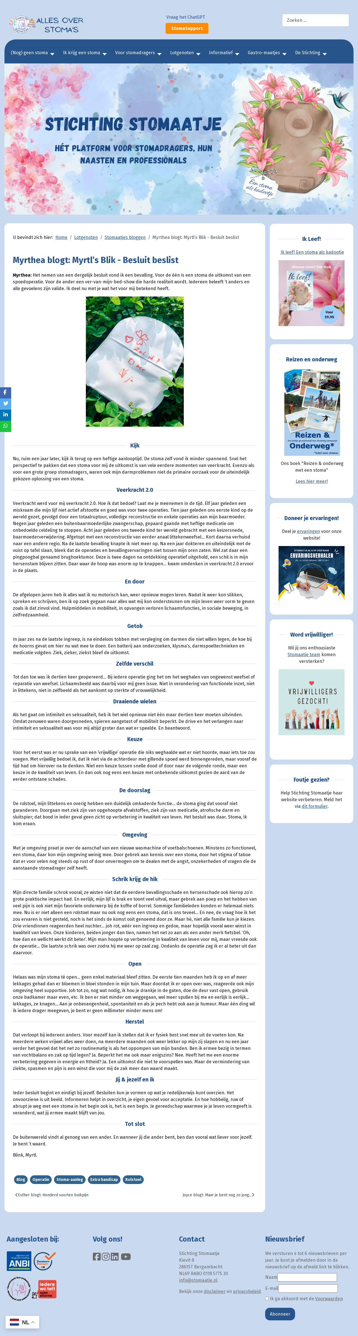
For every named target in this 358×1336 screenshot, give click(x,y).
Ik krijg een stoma (81, 52)
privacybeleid (247, 1291)
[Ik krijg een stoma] (103, 54)
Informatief (221, 52)
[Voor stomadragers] (158, 54)
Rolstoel (133, 1179)
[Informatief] (236, 54)
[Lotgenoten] (197, 54)
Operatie (40, 1179)
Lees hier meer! (312, 481)
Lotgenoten (182, 52)
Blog (21, 1179)
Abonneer (280, 1314)
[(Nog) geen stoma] (51, 54)
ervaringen (308, 531)
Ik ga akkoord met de (304, 1298)
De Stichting (307, 52)
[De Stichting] (323, 54)
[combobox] (315, 20)
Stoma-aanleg (69, 1179)
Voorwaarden (329, 1298)
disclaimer (214, 1291)
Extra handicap (104, 1179)
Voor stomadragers (135, 52)
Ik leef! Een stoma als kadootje (312, 252)
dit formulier (315, 806)
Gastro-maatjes (264, 52)
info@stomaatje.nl (198, 1280)
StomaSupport (187, 28)
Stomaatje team (304, 654)
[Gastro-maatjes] (283, 54)
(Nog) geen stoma (29, 52)
